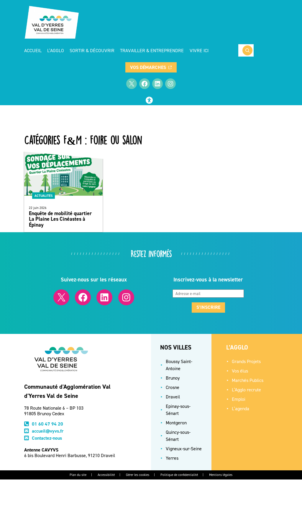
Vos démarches (151, 67)
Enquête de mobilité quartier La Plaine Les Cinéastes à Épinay (60, 219)
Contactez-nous (47, 438)
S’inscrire (208, 307)
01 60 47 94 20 (47, 424)
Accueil (33, 50)
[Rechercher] (247, 50)
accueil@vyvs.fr (48, 431)
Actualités (43, 196)
